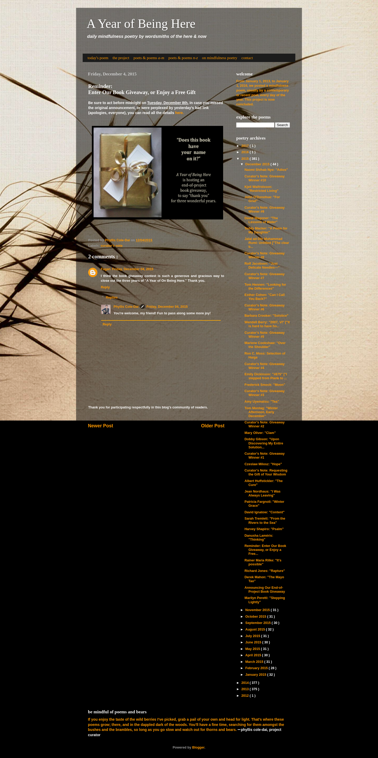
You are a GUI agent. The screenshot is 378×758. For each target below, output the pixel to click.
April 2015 (253, 655)
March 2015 (254, 662)
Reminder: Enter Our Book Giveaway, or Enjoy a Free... (265, 550)
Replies (112, 297)
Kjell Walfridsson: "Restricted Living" (261, 189)
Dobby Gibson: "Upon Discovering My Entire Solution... (263, 443)
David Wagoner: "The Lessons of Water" (261, 220)
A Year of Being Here (141, 23)
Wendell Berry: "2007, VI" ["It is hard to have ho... (267, 324)
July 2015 (253, 636)
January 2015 (256, 675)
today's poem (98, 58)
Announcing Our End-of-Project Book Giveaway (264, 589)
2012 (245, 696)
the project (121, 58)
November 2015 (258, 610)
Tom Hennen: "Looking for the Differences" (265, 286)
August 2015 (255, 629)
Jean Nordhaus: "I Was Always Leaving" (262, 493)
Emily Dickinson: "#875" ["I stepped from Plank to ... (265, 376)
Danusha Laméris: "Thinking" (258, 537)
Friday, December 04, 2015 (132, 269)
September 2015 (258, 623)
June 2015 (253, 642)
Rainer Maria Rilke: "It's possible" (262, 562)
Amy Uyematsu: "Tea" (261, 401)
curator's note (112, 246)
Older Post (212, 425)
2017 (245, 146)
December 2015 (258, 164)
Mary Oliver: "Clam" (260, 433)
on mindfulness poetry (219, 58)
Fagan (106, 269)
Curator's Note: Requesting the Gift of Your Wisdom (265, 472)
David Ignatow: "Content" (264, 512)
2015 (245, 159)
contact (247, 58)
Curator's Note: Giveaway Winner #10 (264, 178)
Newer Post (100, 425)
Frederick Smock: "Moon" (264, 385)
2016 (245, 152)
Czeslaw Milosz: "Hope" (263, 464)
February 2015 (257, 668)
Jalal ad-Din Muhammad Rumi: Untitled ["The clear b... (266, 243)
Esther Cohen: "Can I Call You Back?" (264, 297)
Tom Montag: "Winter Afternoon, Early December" (261, 412)
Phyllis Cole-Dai (126, 307)
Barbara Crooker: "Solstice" (266, 315)
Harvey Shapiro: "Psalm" (264, 529)
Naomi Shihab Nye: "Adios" (266, 170)
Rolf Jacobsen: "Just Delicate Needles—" (262, 265)
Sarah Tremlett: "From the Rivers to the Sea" (264, 520)
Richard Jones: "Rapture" (264, 571)
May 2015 (253, 649)
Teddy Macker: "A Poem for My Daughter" (265, 230)
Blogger (198, 747)
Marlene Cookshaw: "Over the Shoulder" (264, 345)
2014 (245, 683)
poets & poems (148, 58)
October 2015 (256, 616)
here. (179, 113)
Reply (105, 287)
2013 (245, 689)
